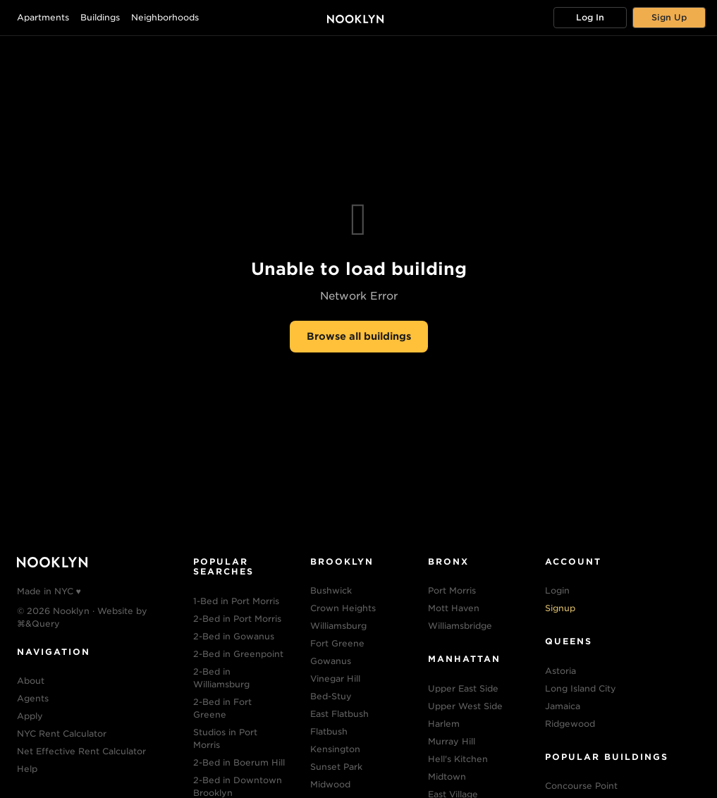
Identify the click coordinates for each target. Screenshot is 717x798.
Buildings (100, 17)
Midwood (330, 784)
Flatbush (329, 731)
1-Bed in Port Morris (236, 601)
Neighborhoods (165, 17)
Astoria (560, 670)
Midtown (447, 776)
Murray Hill (451, 741)
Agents (33, 698)
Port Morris (452, 590)
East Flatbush (339, 713)
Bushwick (331, 590)
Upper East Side (463, 688)
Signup (560, 608)
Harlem (444, 723)
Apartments (43, 17)
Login (557, 590)
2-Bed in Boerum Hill (239, 762)
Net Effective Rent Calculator (81, 751)
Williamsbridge (460, 625)
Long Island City (580, 688)
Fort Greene (337, 643)
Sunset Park (336, 766)
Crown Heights (343, 608)
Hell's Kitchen (458, 759)
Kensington (335, 749)
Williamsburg (338, 625)
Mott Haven (453, 608)
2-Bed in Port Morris (237, 618)
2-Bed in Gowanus (233, 636)
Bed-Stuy (331, 696)
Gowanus (330, 661)
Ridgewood (570, 723)
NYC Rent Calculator (61, 733)
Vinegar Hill (335, 678)
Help (27, 768)
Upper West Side (465, 706)
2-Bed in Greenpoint (238, 654)
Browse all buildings (359, 336)
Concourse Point (581, 785)
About (30, 680)
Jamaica (562, 706)
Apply (30, 716)
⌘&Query (38, 623)
